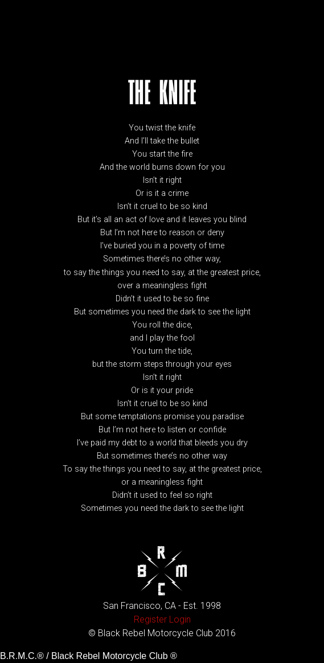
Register (150, 619)
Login (180, 619)
